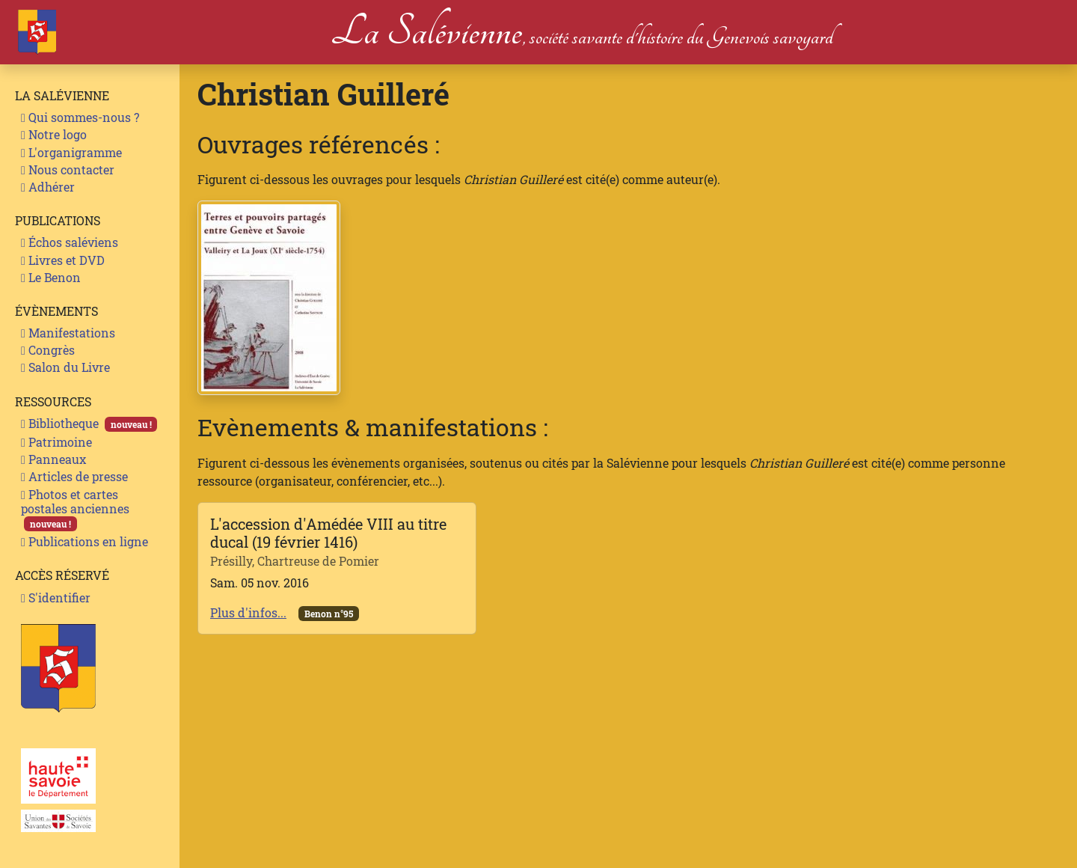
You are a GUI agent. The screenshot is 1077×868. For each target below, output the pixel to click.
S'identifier (55, 597)
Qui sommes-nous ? (80, 117)
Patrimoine (56, 442)
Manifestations (68, 332)
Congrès (48, 350)
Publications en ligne (84, 541)
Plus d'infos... (248, 612)
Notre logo (54, 134)
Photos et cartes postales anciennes (75, 509)
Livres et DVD (63, 260)
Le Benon (51, 277)
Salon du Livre (65, 367)
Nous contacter (67, 169)
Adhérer (48, 187)
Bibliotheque (89, 423)
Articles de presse (74, 476)
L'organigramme (71, 152)
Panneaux (53, 459)
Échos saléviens (69, 242)
